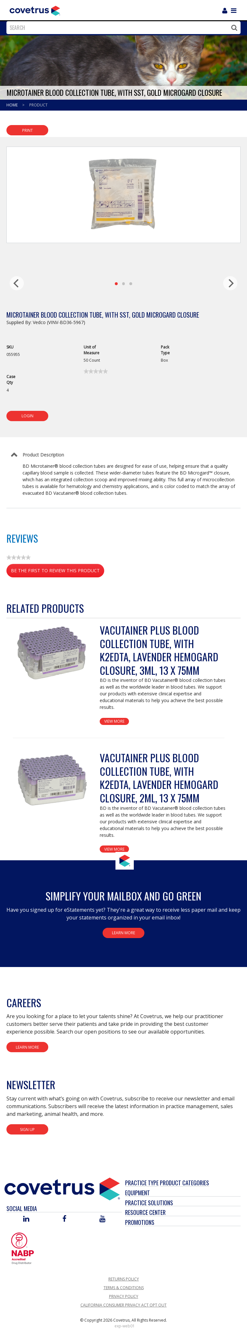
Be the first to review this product (57, 571)
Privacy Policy (123, 1296)
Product (38, 105)
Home (12, 105)
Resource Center (145, 1212)
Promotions (139, 1222)
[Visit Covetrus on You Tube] (102, 1219)
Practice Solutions (149, 1202)
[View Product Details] (53, 653)
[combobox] (121, 27)
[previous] (17, 283)
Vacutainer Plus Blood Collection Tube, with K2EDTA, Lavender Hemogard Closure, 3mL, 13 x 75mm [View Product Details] (159, 650)
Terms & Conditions (124, 1287)
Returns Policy (123, 1279)
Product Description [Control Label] (43, 455)
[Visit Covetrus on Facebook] (64, 1219)
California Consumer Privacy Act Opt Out (123, 1305)
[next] (230, 283)
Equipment (137, 1193)
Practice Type (142, 1183)
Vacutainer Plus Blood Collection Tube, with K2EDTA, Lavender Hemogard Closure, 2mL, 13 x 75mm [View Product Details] (159, 777)
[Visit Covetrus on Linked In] (26, 1219)
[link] (96, 371)
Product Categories (184, 1183)
